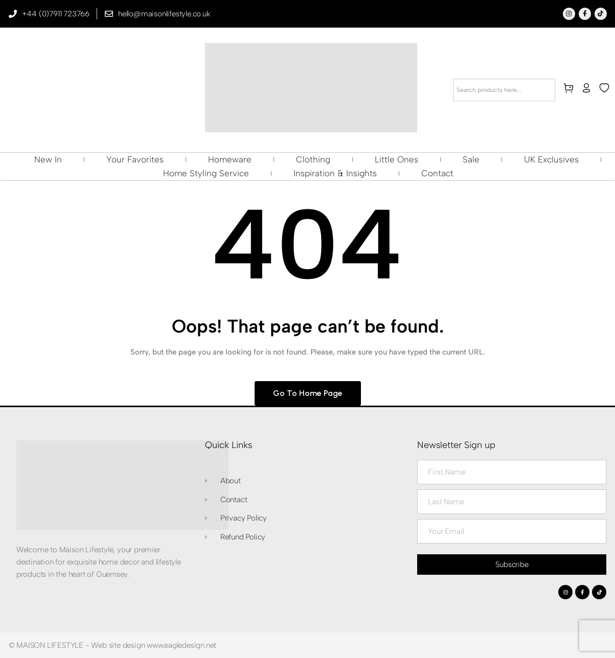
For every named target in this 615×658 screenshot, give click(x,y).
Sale (471, 159)
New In (48, 159)
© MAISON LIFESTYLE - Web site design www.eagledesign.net (113, 645)
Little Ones (396, 159)
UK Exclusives (551, 159)
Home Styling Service (206, 173)
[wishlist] (606, 90)
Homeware (230, 159)
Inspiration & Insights (335, 173)
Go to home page (308, 393)
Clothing (313, 159)
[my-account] (588, 90)
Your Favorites (135, 159)
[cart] (570, 90)
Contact (437, 173)
